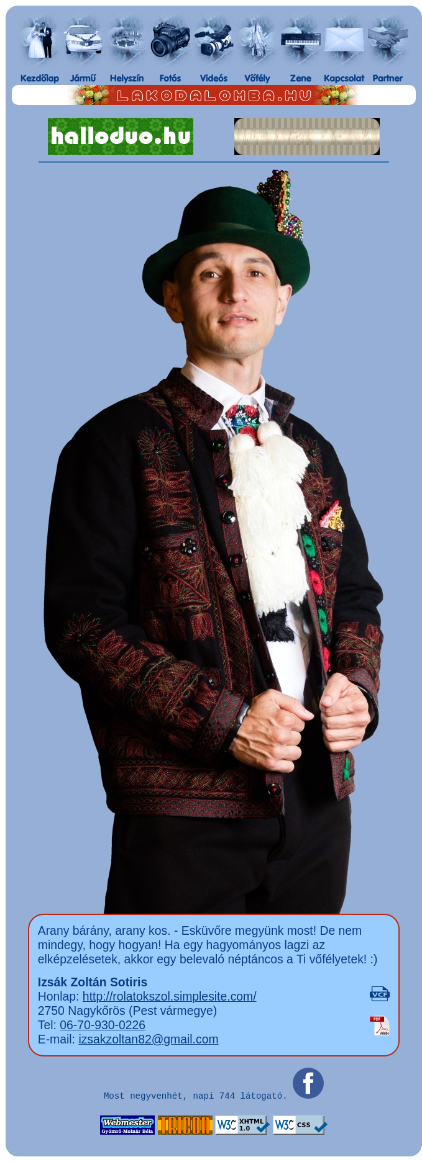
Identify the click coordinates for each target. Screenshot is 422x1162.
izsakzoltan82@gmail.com (148, 1039)
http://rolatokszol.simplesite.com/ (170, 996)
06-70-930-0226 (102, 1025)
